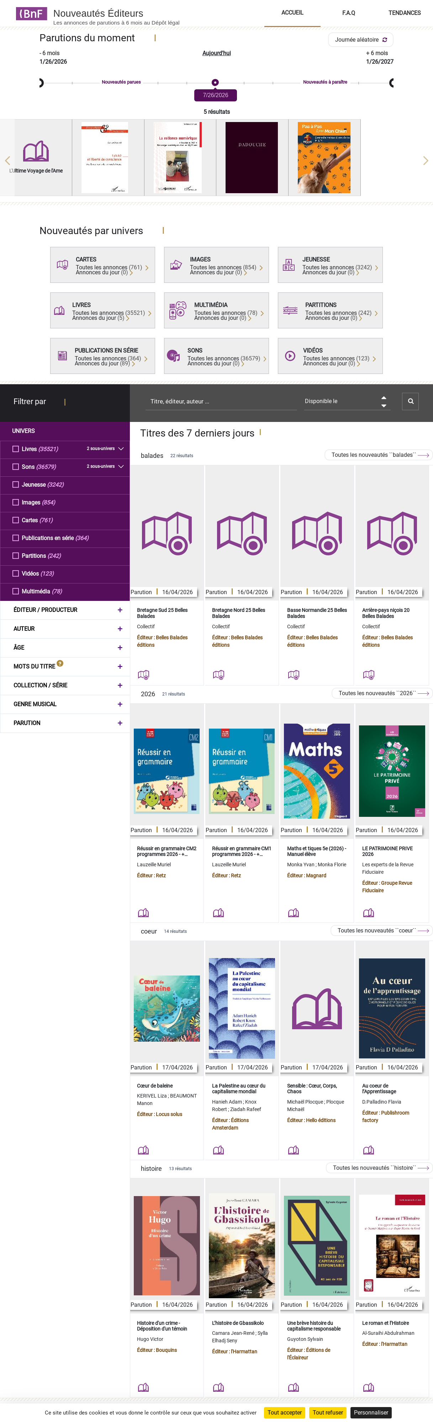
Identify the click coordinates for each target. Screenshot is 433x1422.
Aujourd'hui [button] (216, 53)
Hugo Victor (150, 1339)
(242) (54, 555)
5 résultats (217, 112)
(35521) (48, 448)
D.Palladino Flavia (381, 1102)
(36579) (46, 466)
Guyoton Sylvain (305, 1339)
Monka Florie (332, 864)
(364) (82, 537)
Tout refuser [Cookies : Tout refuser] (328, 1412)
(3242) (55, 484)
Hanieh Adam (227, 1102)
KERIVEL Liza (152, 1096)
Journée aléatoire (362, 40)
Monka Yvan (301, 864)
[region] (216, 160)
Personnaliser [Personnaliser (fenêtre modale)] (371, 1412)
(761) (46, 520)
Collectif (146, 626)
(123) (47, 573)
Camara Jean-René (233, 1333)
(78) (57, 591)
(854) (48, 502)
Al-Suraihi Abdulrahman (388, 1333)
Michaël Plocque (305, 1102)
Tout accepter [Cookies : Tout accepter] (285, 1412)
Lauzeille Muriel (154, 864)
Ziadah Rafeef (245, 1109)
